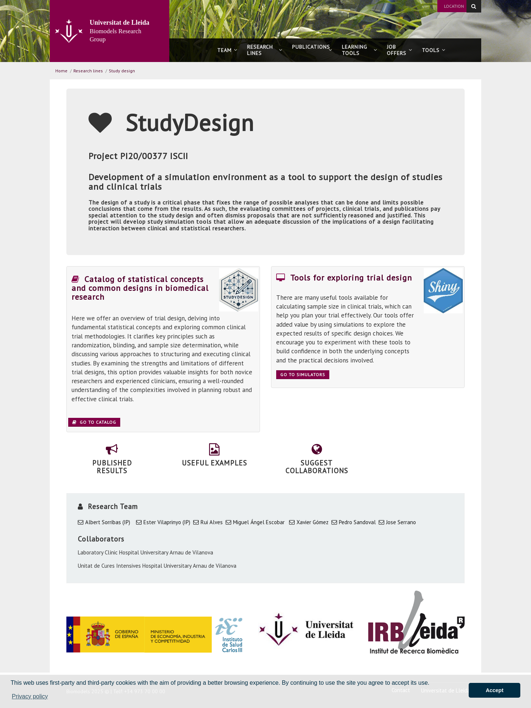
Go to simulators (302, 374)
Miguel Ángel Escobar (259, 522)
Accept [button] (494, 690)
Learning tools (359, 50)
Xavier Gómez (312, 522)
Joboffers (399, 50)
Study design (122, 70)
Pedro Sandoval (357, 522)
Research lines (264, 50)
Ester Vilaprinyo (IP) (166, 522)
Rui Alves (212, 522)
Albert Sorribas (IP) (107, 522)
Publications (312, 50)
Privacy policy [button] (30, 696)
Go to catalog (94, 422)
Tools (433, 50)
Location (454, 6)
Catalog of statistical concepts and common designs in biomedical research (140, 288)
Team (227, 50)
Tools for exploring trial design (344, 277)
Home (61, 70)
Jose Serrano (401, 522)
